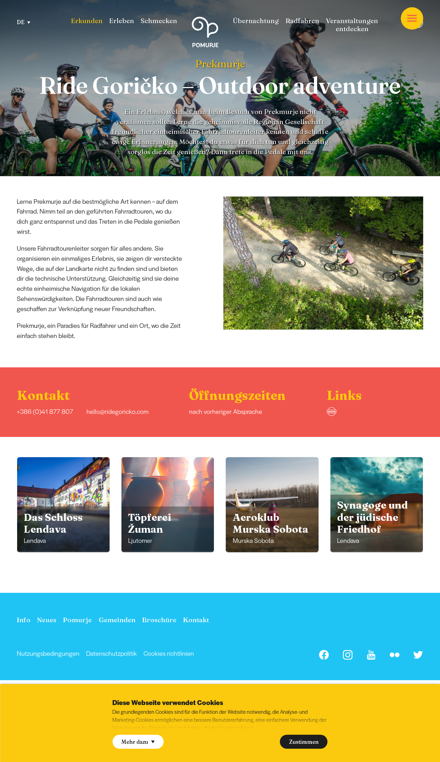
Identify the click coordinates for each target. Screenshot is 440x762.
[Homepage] (205, 33)
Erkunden (87, 21)
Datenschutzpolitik (111, 653)
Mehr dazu (137, 742)
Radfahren (302, 21)
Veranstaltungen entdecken (352, 25)
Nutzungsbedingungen (48, 653)
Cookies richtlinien (169, 653)
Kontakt (196, 620)
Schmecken (159, 21)
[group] (63, 504)
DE (23, 22)
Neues (46, 620)
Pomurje (77, 620)
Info (23, 620)
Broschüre (159, 620)
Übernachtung (256, 21)
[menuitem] (87, 21)
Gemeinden (117, 620)
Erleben (121, 21)
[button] (431, 263)
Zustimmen (304, 742)
